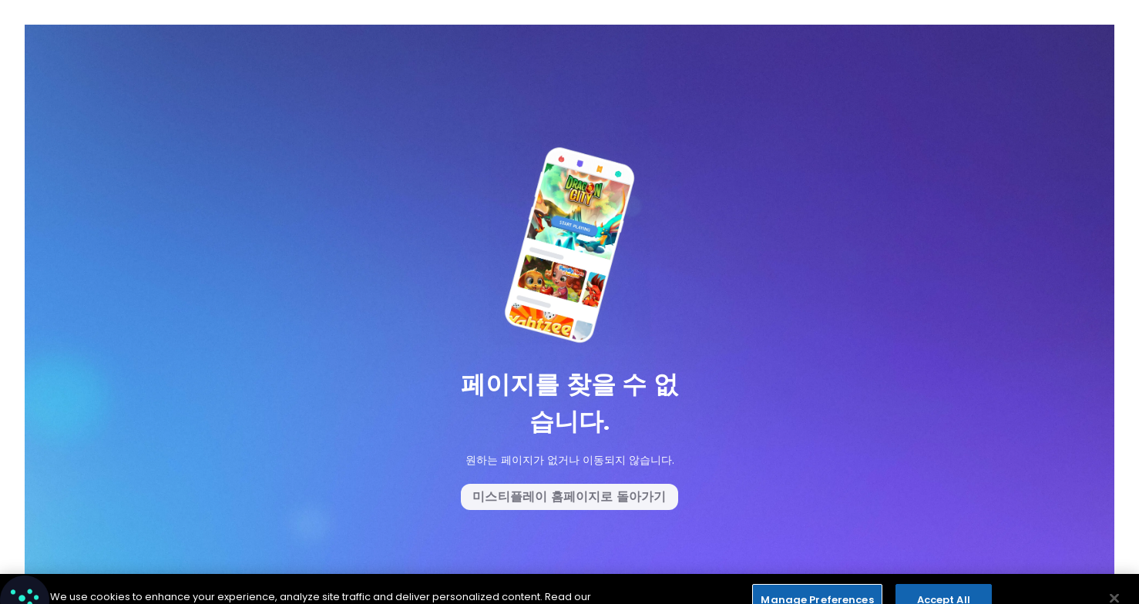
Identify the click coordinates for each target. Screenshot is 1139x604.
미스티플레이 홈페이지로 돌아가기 (569, 496)
